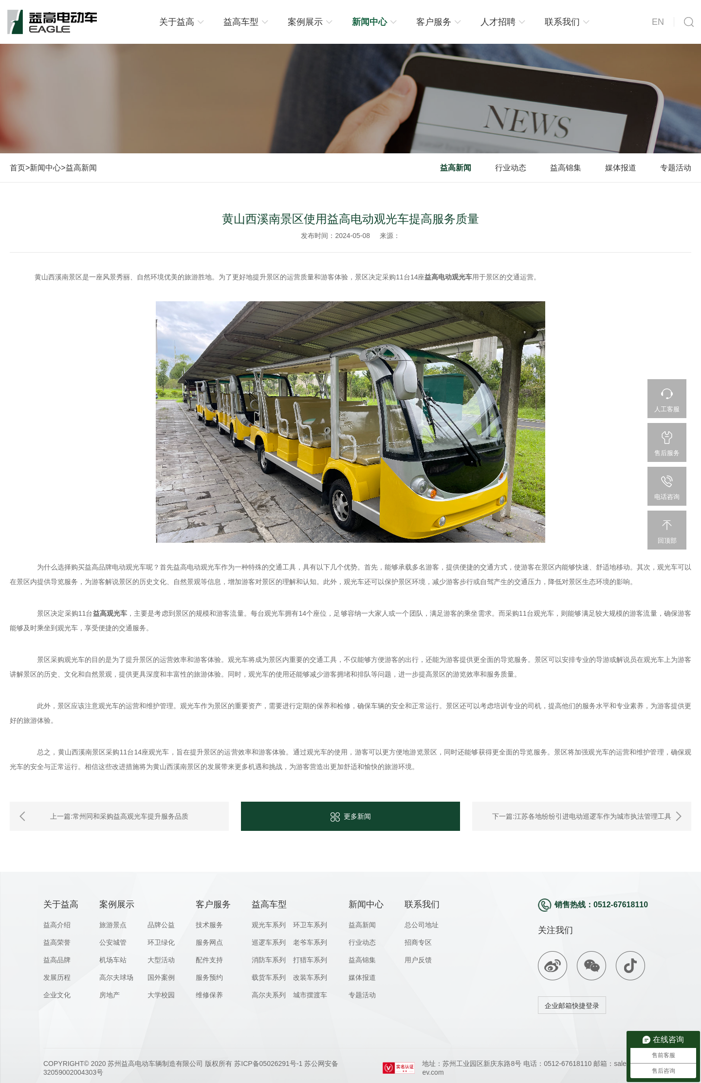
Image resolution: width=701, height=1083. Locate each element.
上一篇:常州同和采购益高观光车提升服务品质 (119, 816)
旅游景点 (113, 925)
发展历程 (57, 977)
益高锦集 (565, 168)
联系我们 (562, 22)
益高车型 (240, 22)
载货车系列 (269, 977)
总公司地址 (422, 925)
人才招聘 (498, 22)
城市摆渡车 (310, 995)
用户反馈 (418, 960)
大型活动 (161, 960)
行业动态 (510, 168)
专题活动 (675, 168)
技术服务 (209, 925)
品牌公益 (161, 925)
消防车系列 (269, 960)
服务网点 (209, 942)
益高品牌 (57, 960)
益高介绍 (57, 925)
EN (658, 22)
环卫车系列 (310, 925)
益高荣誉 (57, 942)
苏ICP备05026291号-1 (267, 1063)
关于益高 (176, 22)
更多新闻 (351, 817)
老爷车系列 (310, 942)
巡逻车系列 (269, 942)
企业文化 (57, 995)
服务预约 (209, 977)
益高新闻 (81, 168)
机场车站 (113, 960)
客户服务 (433, 22)
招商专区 (418, 942)
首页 (17, 168)
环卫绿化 (161, 942)
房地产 (109, 995)
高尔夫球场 (116, 977)
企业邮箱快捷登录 (572, 1006)
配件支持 (209, 960)
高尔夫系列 (269, 995)
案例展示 (305, 22)
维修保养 (209, 995)
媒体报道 (620, 168)
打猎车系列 (310, 960)
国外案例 (161, 977)
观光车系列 (269, 925)
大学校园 (161, 995)
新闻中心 (369, 22)
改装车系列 (310, 977)
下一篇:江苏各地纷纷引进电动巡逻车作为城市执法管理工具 (581, 816)
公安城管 (113, 942)
